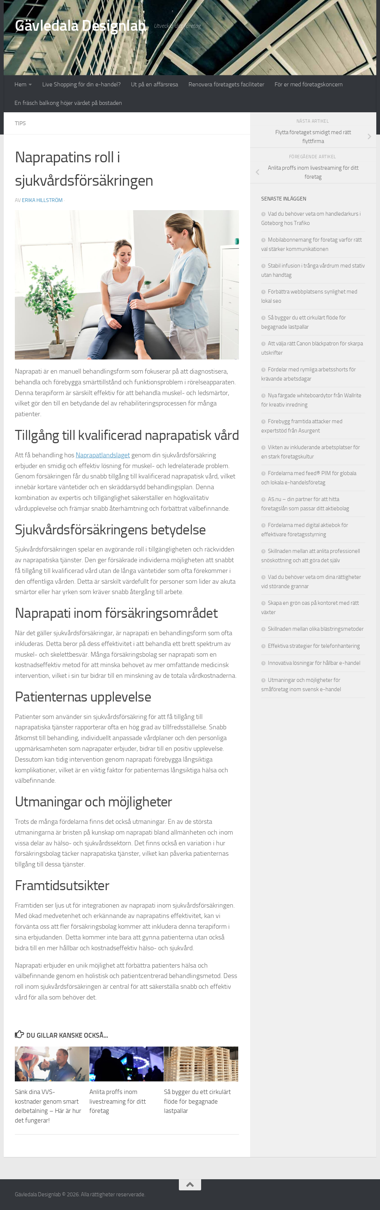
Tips (20, 123)
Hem (20, 84)
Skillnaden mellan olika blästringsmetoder (316, 629)
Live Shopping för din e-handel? (81, 84)
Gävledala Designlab (80, 25)
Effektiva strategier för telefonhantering (314, 646)
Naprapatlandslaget (103, 455)
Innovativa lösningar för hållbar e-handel (314, 663)
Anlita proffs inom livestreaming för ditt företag (117, 1101)
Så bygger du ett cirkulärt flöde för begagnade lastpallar (197, 1101)
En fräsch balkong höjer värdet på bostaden (68, 102)
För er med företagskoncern (309, 84)
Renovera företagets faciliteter (226, 84)
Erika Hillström (42, 200)
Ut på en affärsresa (154, 84)
